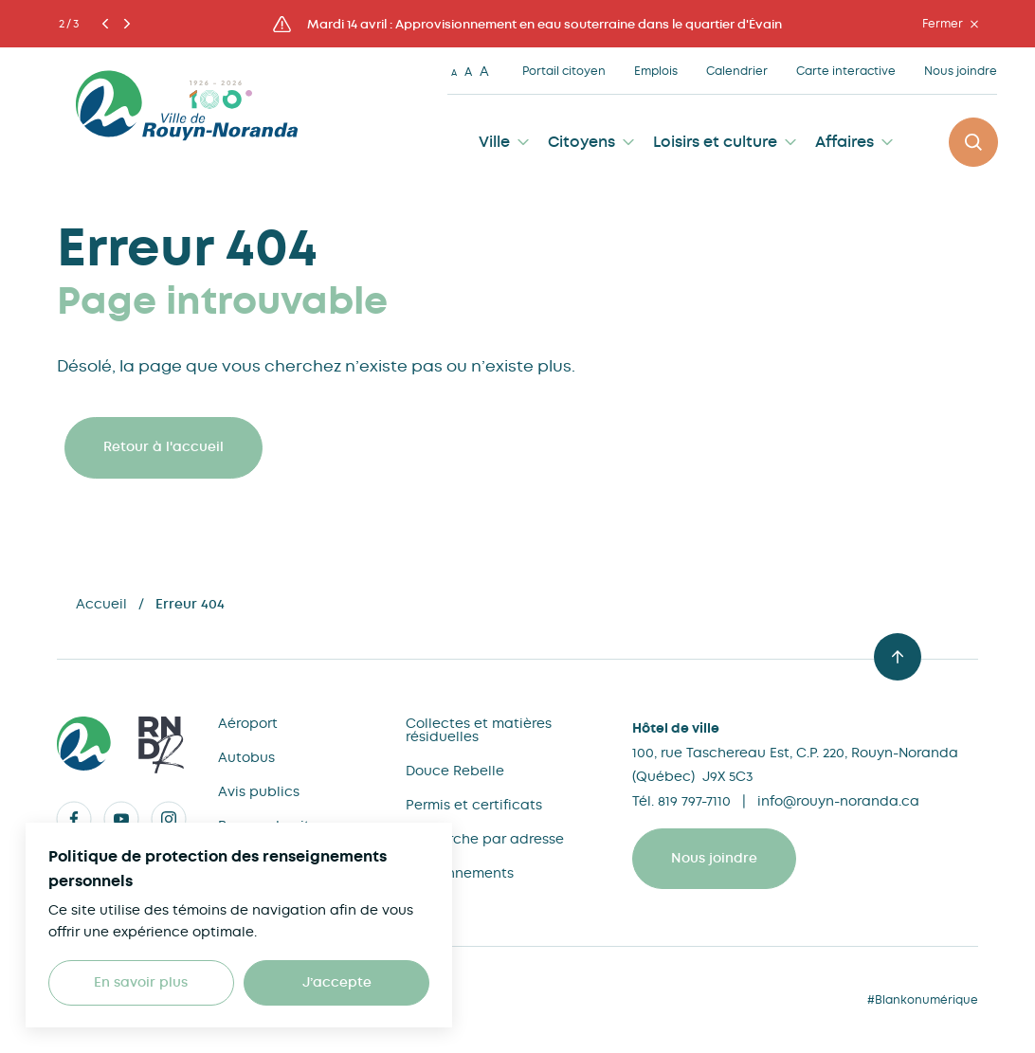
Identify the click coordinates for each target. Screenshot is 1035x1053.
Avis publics (259, 791)
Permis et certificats (474, 804)
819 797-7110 (694, 800)
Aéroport (248, 723)
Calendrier (737, 71)
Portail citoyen (564, 71)
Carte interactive (846, 71)
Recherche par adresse (485, 838)
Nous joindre (960, 71)
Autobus (246, 757)
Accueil (101, 603)
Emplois (656, 71)
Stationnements (460, 873)
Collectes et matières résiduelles (479, 730)
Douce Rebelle (455, 770)
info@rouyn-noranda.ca (838, 800)
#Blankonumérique (922, 1000)
